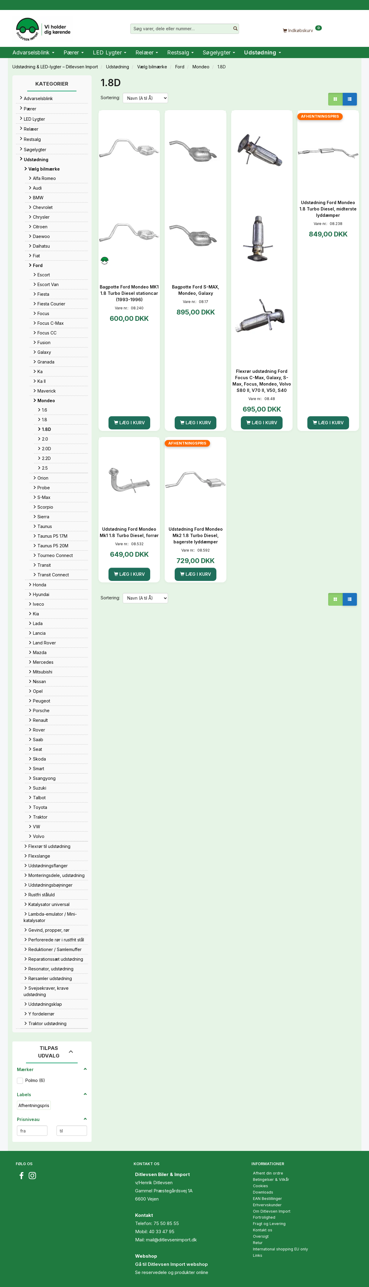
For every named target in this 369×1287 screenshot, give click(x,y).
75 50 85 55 (166, 1223)
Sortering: (110, 97)
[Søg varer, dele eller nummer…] (235, 29)
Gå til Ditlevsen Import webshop (171, 1264)
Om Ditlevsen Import (271, 1211)
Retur (258, 1242)
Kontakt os (262, 1230)
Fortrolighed (264, 1217)
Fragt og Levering (269, 1223)
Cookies (260, 1186)
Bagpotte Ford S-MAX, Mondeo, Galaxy (195, 290)
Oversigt (261, 1236)
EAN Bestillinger (267, 1198)
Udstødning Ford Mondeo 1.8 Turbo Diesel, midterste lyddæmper (328, 209)
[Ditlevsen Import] (42, 27)
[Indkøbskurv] (302, 30)
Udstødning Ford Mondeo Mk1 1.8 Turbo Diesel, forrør (129, 532)
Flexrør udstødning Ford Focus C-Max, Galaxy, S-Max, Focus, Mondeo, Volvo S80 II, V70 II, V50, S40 (261, 381)
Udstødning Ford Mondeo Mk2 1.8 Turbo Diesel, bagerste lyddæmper (196, 535)
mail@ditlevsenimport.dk (171, 1240)
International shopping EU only (280, 1249)
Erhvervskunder (267, 1205)
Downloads (263, 1192)
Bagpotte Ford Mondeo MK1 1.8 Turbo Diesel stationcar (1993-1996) (129, 293)
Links (257, 1255)
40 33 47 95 (161, 1231)
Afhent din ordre (268, 1173)
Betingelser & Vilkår (271, 1179)
